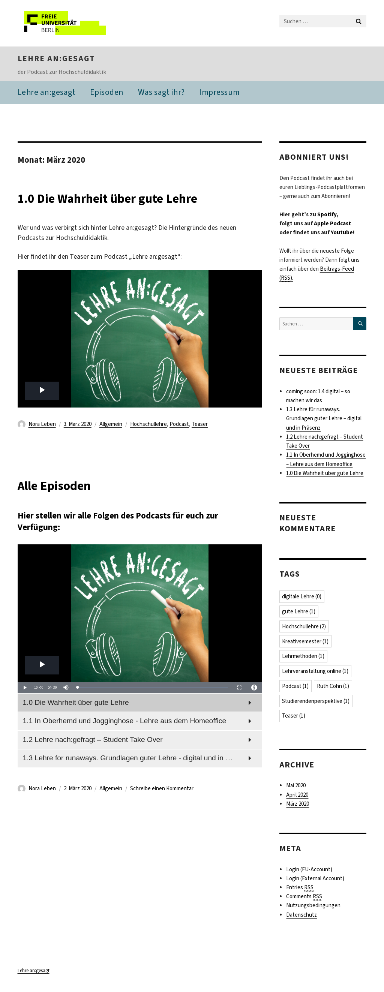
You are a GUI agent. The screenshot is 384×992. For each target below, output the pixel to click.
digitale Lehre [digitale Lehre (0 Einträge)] (302, 597)
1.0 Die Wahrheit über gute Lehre (125, 199)
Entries (300, 889)
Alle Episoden (62, 486)
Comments (304, 898)
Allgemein (110, 425)
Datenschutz (301, 916)
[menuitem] (140, 703)
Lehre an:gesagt (47, 92)
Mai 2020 (296, 787)
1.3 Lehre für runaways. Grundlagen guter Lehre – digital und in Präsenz (324, 419)
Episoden (107, 92)
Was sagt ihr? (161, 92)
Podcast (179, 425)
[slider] (153, 688)
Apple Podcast (332, 224)
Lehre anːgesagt (56, 59)
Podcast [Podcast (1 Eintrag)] (295, 687)
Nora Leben (42, 425)
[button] (39, 688)
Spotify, (327, 215)
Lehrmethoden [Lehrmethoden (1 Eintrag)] (303, 657)
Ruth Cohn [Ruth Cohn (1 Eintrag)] (333, 687)
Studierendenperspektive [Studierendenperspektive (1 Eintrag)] (316, 702)
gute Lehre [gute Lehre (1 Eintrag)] (299, 612)
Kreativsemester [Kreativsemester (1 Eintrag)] (305, 642)
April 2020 (297, 796)
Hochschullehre (148, 425)
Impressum (219, 92)
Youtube (342, 233)
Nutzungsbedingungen (313, 907)
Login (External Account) (315, 880)
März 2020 (297, 805)
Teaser (200, 425)
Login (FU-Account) (309, 871)
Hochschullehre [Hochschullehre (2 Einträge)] (304, 627)
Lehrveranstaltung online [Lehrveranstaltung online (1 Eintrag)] (315, 672)
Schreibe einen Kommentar (162, 789)
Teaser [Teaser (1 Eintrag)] (294, 717)
